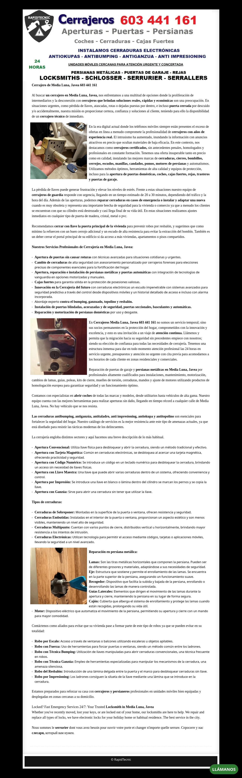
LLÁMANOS (224, 769)
